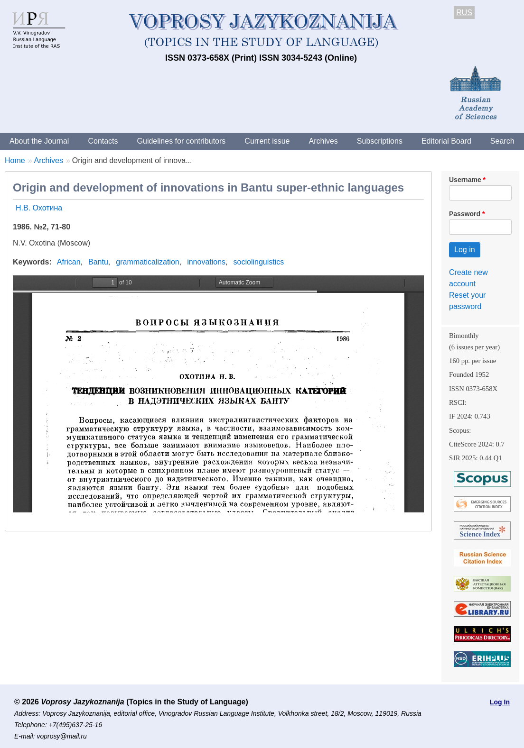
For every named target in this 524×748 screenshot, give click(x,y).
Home (15, 160)
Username (465, 179)
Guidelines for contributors (181, 141)
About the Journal (39, 141)
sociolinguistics (259, 262)
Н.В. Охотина (39, 208)
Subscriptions (379, 141)
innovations (206, 262)
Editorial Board (446, 141)
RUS (464, 13)
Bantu (98, 262)
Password (464, 214)
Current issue (267, 141)
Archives (323, 141)
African (69, 262)
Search (502, 141)
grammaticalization (147, 262)
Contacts (103, 141)
